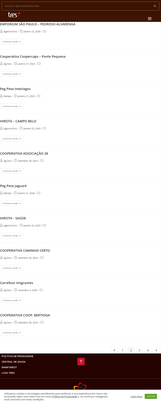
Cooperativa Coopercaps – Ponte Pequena (33, 56)
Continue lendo (13, 41)
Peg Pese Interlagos (15, 89)
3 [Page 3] (139, 350)
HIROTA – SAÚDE (13, 218)
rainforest (9, 367)
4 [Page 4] (148, 350)
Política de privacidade (17, 356)
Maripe (7, 96)
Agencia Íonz (10, 31)
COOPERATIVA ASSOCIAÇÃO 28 (24, 153)
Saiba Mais (136, 396)
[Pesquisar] (155, 6)
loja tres (8, 372)
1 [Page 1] (122, 350)
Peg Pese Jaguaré (13, 186)
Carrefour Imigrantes (16, 283)
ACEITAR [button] (151, 396)
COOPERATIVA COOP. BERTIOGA (25, 315)
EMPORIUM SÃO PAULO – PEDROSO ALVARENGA (37, 24)
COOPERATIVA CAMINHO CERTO (25, 250)
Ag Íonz (8, 63)
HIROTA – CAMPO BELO (18, 121)
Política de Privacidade (64, 396)
